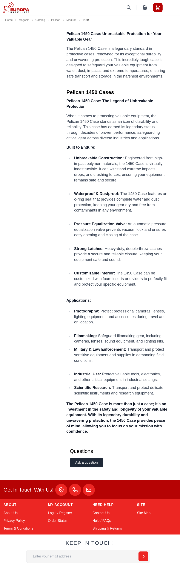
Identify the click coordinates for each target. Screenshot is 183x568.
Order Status (58, 520)
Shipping (99, 528)
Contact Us (100, 513)
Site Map (144, 513)
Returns (116, 528)
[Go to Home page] (16, 7)
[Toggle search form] (129, 7)
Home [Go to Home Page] (9, 19)
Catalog (40, 19)
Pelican (55, 19)
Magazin (24, 19)
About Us (10, 513)
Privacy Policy (14, 520)
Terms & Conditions (18, 528)
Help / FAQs (101, 520)
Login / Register (60, 513)
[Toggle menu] (169, 7)
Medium (71, 19)
